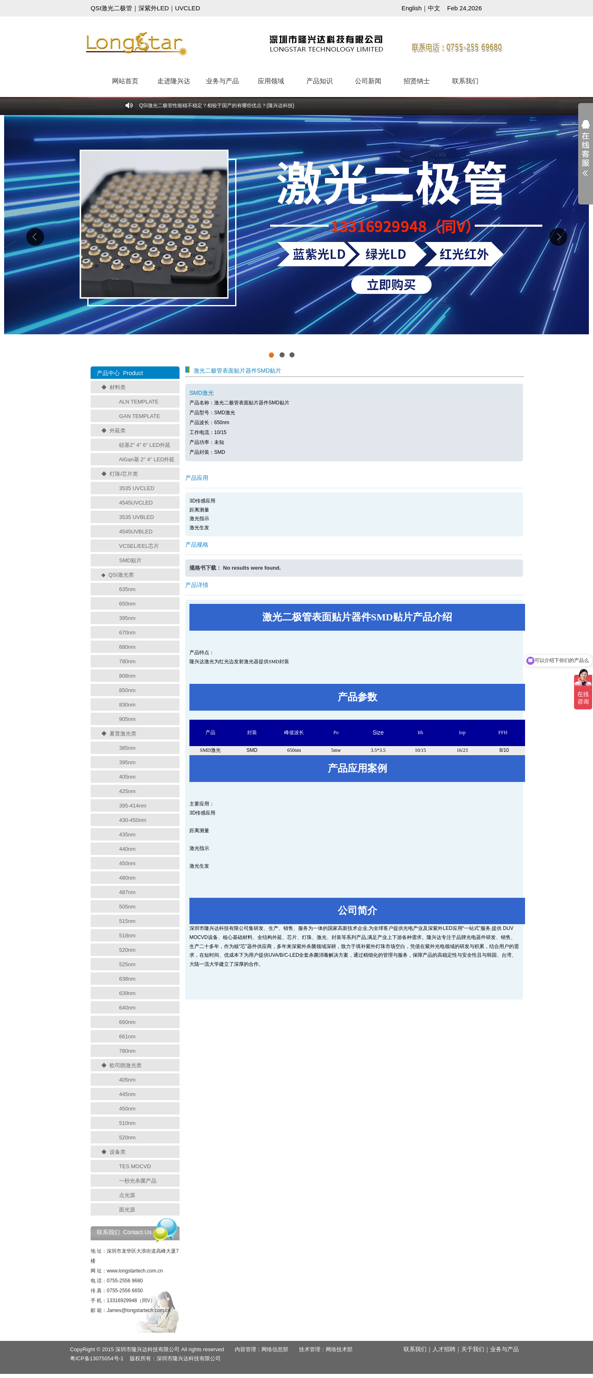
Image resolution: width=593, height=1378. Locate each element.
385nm (127, 748)
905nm (127, 719)
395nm (127, 618)
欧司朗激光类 (126, 1065)
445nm (127, 1094)
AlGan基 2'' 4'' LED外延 (147, 459)
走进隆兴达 (173, 81)
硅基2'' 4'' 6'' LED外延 (144, 445)
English (412, 8)
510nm (127, 1123)
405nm (127, 777)
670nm (127, 632)
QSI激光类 (120, 575)
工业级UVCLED (296, 238)
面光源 (127, 1210)
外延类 (118, 430)
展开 (585, 153)
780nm (127, 661)
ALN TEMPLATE (139, 402)
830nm (127, 705)
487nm (127, 892)
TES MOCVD (135, 1166)
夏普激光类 (123, 733)
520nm (127, 950)
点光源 (127, 1195)
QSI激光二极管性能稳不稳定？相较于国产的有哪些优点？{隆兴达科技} (216, 105)
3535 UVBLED (136, 517)
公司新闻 (368, 81)
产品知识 (319, 81)
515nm (127, 921)
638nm (127, 979)
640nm (127, 1008)
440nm (127, 849)
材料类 (118, 387)
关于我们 (472, 1349)
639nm (127, 993)
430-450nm (132, 820)
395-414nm (132, 806)
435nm (127, 834)
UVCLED (187, 8)
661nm (127, 1036)
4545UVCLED (136, 503)
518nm (127, 935)
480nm (127, 878)
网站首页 (125, 81)
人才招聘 (443, 1349)
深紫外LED (153, 8)
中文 (434, 8)
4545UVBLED (135, 531)
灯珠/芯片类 (124, 474)
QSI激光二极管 (111, 8)
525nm (127, 964)
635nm (127, 589)
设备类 (118, 1152)
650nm (127, 604)
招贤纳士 (417, 81)
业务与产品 (222, 81)
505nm (127, 907)
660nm (127, 1022)
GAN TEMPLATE (139, 416)
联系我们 (465, 81)
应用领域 (271, 81)
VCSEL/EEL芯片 (139, 546)
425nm (127, 791)
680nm (127, 647)
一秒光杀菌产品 (137, 1181)
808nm (127, 676)
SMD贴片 (130, 560)
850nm (127, 690)
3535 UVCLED (136, 488)
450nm (127, 863)
